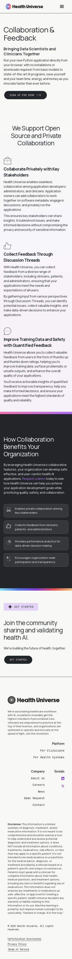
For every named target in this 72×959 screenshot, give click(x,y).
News (41, 791)
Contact (39, 805)
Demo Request (34, 798)
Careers (39, 785)
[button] (61, 6)
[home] (23, 6)
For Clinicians (52, 750)
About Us (38, 778)
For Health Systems (48, 757)
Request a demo (33, 479)
